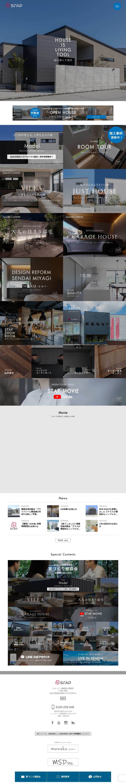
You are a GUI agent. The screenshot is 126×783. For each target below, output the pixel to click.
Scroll (63, 69)
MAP (63, 698)
